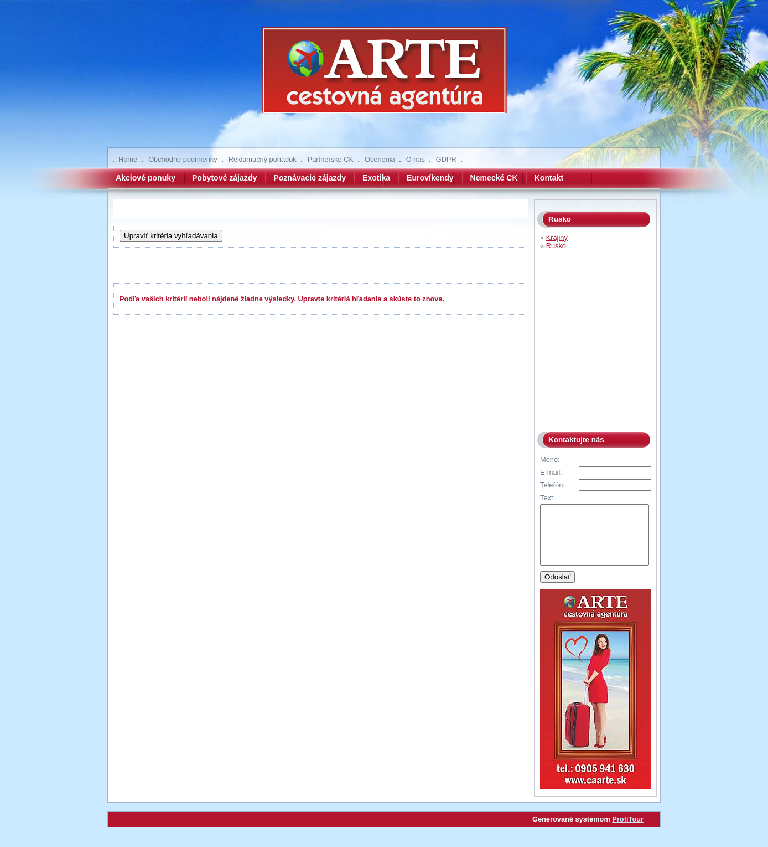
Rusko (556, 246)
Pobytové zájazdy (224, 177)
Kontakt (549, 177)
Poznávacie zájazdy (309, 177)
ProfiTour (628, 831)
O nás (415, 159)
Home (127, 159)
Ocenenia (380, 159)
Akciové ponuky (145, 177)
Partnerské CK (331, 159)
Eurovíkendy (430, 177)
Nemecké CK (494, 177)
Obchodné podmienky (182, 159)
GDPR (446, 159)
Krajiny (557, 237)
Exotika (376, 177)
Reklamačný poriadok (263, 159)
